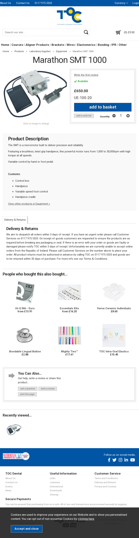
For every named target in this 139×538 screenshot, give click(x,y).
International (56, 486)
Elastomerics (86, 45)
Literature (55, 482)
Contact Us (23, 3)
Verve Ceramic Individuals (114, 308)
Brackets (57, 45)
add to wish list (83, 115)
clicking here (86, 519)
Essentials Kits (69, 308)
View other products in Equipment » (29, 203)
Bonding (103, 45)
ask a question (27, 388)
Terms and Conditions (106, 478)
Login (136, 3)
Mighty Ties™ (69, 351)
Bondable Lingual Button (25, 351)
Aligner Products (37, 45)
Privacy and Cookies (105, 486)
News (8, 490)
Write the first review (86, 75)
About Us (5, 3)
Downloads (56, 490)
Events (9, 486)
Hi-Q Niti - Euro (25, 308)
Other (123, 45)
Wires (71, 45)
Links (52, 478)
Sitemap (54, 494)
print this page (27, 394)
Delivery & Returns (15, 219)
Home (5, 45)
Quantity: (105, 116)
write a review (48, 388)
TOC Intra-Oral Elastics (114, 351)
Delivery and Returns (105, 482)
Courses (17, 45)
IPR (113, 45)
